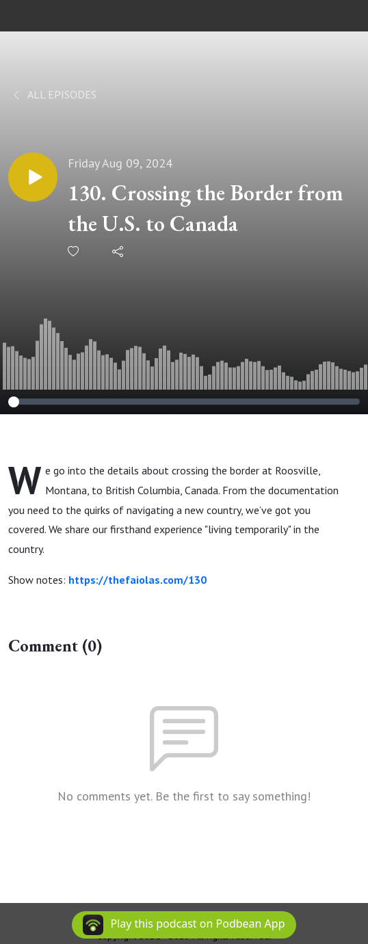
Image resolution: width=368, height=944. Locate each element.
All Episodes (53, 94)
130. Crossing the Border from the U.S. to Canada (205, 208)
